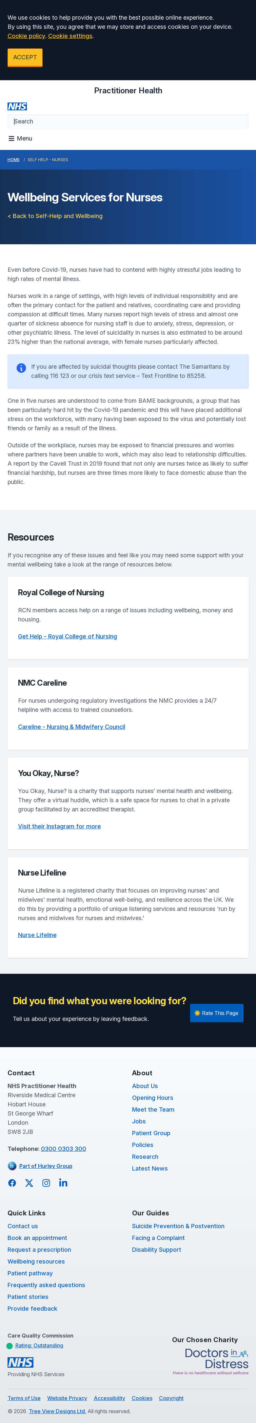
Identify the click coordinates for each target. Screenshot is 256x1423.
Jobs (139, 1121)
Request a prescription (39, 1249)
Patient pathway (30, 1273)
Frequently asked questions (46, 1285)
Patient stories (28, 1296)
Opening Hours (152, 1097)
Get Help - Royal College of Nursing (67, 636)
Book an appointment (37, 1237)
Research (145, 1156)
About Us (145, 1085)
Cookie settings (70, 35)
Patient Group (151, 1133)
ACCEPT (25, 57)
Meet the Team (153, 1109)
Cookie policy (26, 35)
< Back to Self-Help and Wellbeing (55, 216)
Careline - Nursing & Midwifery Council (71, 726)
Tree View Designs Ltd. (57, 1411)
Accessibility (109, 1398)
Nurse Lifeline (37, 935)
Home (14, 159)
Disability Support (156, 1249)
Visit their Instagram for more (59, 826)
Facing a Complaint (158, 1237)
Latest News (150, 1168)
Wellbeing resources (36, 1261)
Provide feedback (32, 1308)
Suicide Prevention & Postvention (178, 1226)
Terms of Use (24, 1398)
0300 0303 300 (63, 1148)
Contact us (23, 1226)
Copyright (171, 1398)
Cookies (142, 1398)
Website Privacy (67, 1398)
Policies (142, 1144)
